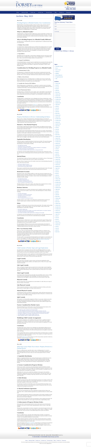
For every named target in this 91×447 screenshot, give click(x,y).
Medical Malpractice (58, 77)
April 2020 (57, 197)
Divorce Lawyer (58, 72)
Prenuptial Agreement (59, 79)
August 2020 (57, 191)
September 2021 (58, 168)
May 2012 (57, 221)
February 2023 (57, 138)
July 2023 (57, 130)
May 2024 (57, 112)
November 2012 (58, 211)
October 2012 (57, 213)
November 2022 (58, 144)
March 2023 (57, 137)
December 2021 (58, 163)
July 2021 (57, 172)
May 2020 (57, 195)
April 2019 (57, 202)
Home (17, 12)
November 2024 (58, 101)
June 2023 (57, 131)
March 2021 (57, 179)
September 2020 (58, 190)
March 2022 (57, 158)
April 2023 (57, 135)
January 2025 (57, 98)
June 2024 (57, 110)
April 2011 (57, 232)
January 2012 (57, 227)
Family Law (32, 12)
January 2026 (57, 85)
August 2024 (57, 107)
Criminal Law (40, 12)
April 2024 (57, 114)
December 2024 (58, 100)
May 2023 (57, 133)
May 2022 (57, 154)
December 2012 (58, 209)
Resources (68, 12)
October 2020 (57, 188)
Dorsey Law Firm (55, 436)
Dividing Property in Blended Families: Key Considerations (33, 23)
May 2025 (57, 91)
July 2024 (57, 108)
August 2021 (57, 170)
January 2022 (57, 161)
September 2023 (58, 126)
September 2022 (58, 147)
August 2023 (57, 128)
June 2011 (57, 230)
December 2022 (58, 142)
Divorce (56, 70)
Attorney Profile (24, 12)
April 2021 (57, 177)
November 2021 (58, 165)
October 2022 (57, 145)
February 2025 (57, 96)
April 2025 (57, 92)
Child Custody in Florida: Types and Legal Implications (32, 248)
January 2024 (57, 119)
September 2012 (58, 214)
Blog (55, 12)
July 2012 (57, 218)
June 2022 (57, 153)
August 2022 (57, 149)
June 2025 (57, 89)
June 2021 (57, 174)
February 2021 (57, 181)
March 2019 (57, 204)
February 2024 (57, 117)
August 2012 (57, 216)
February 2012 (57, 225)
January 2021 (57, 183)
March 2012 (57, 223)
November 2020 (58, 186)
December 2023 (58, 121)
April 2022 (57, 156)
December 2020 (58, 184)
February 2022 (57, 160)
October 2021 (57, 167)
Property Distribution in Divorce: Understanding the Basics (33, 117)
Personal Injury (49, 12)
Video (56, 81)
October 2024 (57, 103)
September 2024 (58, 105)
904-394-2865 (36, 436)
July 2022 (57, 151)
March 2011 (57, 234)
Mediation (57, 75)
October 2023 (57, 124)
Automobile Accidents (59, 68)
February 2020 (57, 200)
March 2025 (57, 94)
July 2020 (57, 193)
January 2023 (57, 140)
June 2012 (57, 220)
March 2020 (57, 198)
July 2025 (57, 87)
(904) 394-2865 (71, 9)
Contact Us (61, 12)
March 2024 (57, 115)
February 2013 (57, 207)
